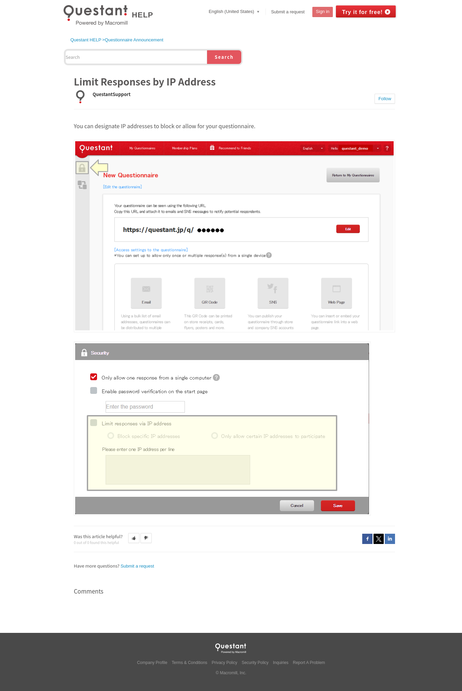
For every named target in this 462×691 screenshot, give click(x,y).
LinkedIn (390, 539)
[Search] (136, 57)
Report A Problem (309, 662)
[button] (133, 538)
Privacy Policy (224, 662)
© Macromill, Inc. (231, 672)
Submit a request (287, 11)
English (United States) (232, 11)
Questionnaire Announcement (134, 39)
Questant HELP (85, 39)
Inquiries (280, 662)
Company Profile (152, 662)
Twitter (378, 539)
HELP (142, 15)
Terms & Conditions (189, 662)
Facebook (367, 539)
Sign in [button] (322, 11)
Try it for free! (362, 12)
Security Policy (255, 662)
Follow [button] (384, 98)
